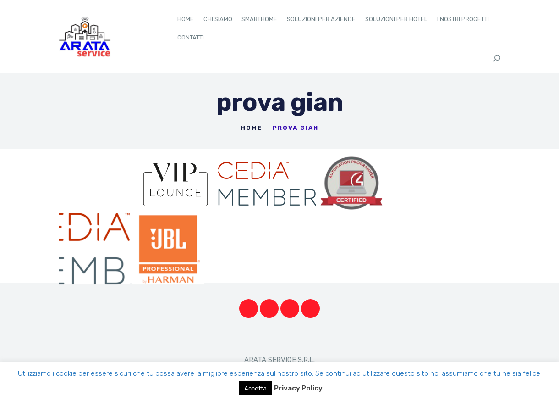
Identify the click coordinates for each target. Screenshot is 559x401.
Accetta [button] (255, 388)
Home (251, 127)
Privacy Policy (298, 388)
